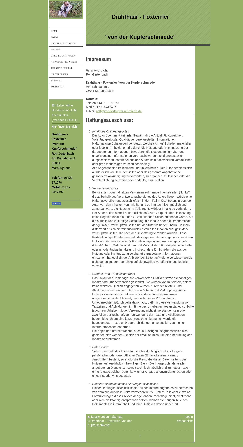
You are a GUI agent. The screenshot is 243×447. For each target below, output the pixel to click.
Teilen (56, 204)
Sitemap (116, 416)
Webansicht (185, 421)
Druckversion (99, 416)
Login (189, 416)
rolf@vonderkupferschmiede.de (119, 111)
